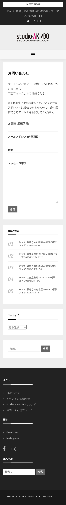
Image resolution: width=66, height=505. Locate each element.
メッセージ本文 (33, 182)
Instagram (12, 438)
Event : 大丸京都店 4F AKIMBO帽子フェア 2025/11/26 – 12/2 (38, 255)
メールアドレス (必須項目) (33, 140)
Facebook (12, 432)
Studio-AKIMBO (28, 496)
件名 (33, 153)
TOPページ (13, 392)
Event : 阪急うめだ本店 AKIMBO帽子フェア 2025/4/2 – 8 (38, 291)
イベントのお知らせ (18, 398)
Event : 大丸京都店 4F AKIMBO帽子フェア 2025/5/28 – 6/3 (38, 279)
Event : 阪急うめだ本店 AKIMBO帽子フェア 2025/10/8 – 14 (38, 267)
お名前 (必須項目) (33, 127)
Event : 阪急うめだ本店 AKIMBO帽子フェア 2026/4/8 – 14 (38, 244)
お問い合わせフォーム (19, 410)
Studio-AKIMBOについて (21, 404)
